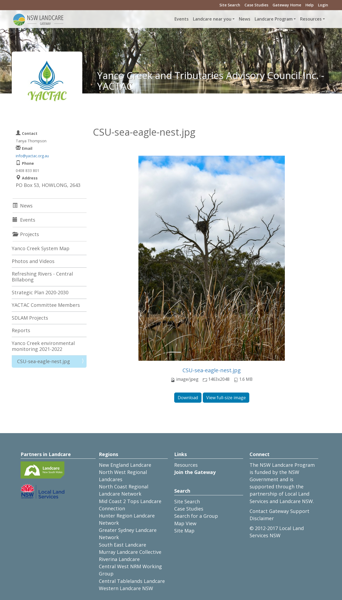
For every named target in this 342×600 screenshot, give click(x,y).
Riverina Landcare (119, 559)
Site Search (229, 4)
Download (188, 398)
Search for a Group (196, 516)
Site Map (184, 530)
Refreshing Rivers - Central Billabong (42, 276)
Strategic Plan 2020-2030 (40, 292)
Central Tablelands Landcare (132, 581)
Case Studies (256, 4)
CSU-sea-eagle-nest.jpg (211, 370)
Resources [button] (311, 19)
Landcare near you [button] (212, 19)
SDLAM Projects (30, 318)
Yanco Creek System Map (40, 248)
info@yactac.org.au (32, 155)
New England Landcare (125, 465)
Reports (21, 330)
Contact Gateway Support (279, 511)
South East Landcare (122, 545)
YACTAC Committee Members (46, 305)
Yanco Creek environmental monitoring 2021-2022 (43, 346)
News (244, 19)
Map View (185, 523)
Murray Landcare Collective (130, 552)
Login (323, 4)
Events (181, 19)
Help (309, 4)
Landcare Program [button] (274, 19)
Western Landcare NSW (126, 588)
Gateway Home (287, 4)
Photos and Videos (33, 261)
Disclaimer (262, 518)
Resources (186, 465)
